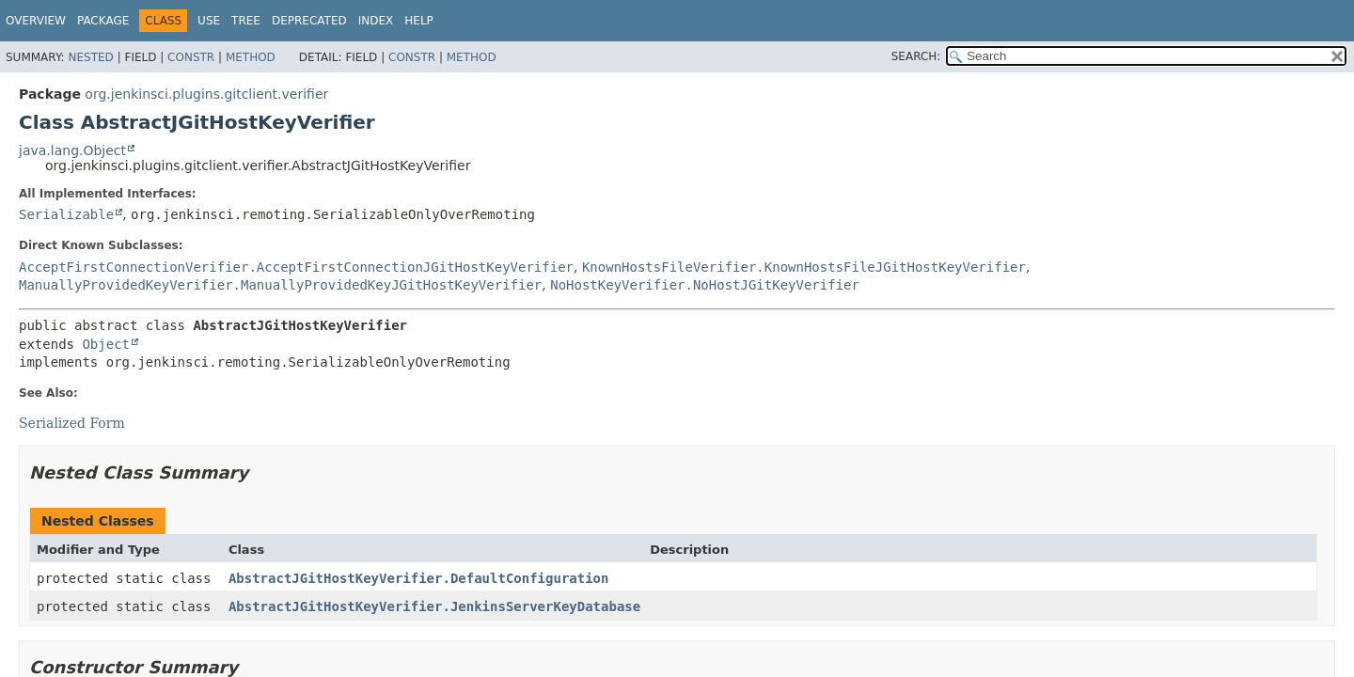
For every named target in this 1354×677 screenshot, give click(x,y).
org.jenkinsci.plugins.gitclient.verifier (206, 94)
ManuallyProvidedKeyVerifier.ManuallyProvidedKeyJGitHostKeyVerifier (280, 284)
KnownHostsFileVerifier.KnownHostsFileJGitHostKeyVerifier (804, 267)
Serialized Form (72, 423)
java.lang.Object (72, 150)
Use (208, 20)
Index (376, 20)
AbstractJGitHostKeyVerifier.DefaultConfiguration (418, 578)
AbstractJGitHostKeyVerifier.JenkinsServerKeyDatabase (434, 606)
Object (106, 344)
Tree (245, 20)
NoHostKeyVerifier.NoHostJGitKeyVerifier (704, 284)
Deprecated (309, 20)
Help (418, 20)
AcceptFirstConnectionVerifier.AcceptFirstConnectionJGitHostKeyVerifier (296, 267)
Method (251, 57)
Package (103, 20)
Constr (190, 57)
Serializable (66, 214)
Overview (36, 20)
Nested (90, 57)
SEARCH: (916, 56)
